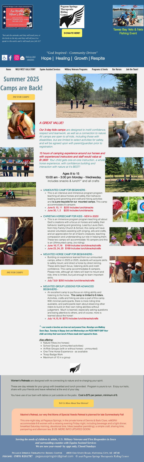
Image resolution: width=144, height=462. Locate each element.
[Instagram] (17, 57)
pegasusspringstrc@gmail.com (54, 456)
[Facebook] (9, 57)
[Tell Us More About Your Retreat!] (74, 403)
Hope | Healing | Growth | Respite (73, 58)
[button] (50, 69)
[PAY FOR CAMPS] (21, 97)
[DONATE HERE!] (72, 33)
